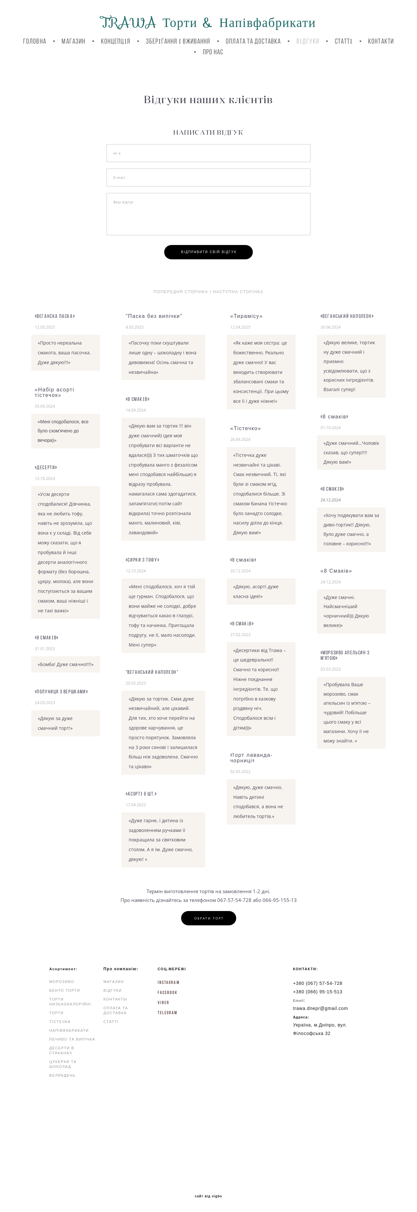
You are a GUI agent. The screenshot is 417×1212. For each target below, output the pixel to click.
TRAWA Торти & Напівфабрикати (208, 22)
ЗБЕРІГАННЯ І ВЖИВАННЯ (178, 41)
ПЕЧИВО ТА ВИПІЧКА (72, 1039)
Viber (164, 1002)
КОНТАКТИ (381, 41)
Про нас (213, 51)
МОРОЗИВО (61, 982)
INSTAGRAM (169, 982)
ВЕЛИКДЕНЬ (62, 1075)
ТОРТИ (56, 1013)
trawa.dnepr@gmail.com (320, 1008)
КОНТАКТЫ (115, 999)
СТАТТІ (344, 41)
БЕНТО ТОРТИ (64, 990)
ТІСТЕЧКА (60, 1022)
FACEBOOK (168, 992)
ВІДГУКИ (307, 41)
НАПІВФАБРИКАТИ (69, 1030)
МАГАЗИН (73, 41)
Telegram (168, 1012)
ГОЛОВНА (34, 41)
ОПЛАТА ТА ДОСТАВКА (253, 41)
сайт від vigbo (208, 1196)
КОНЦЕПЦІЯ (115, 41)
